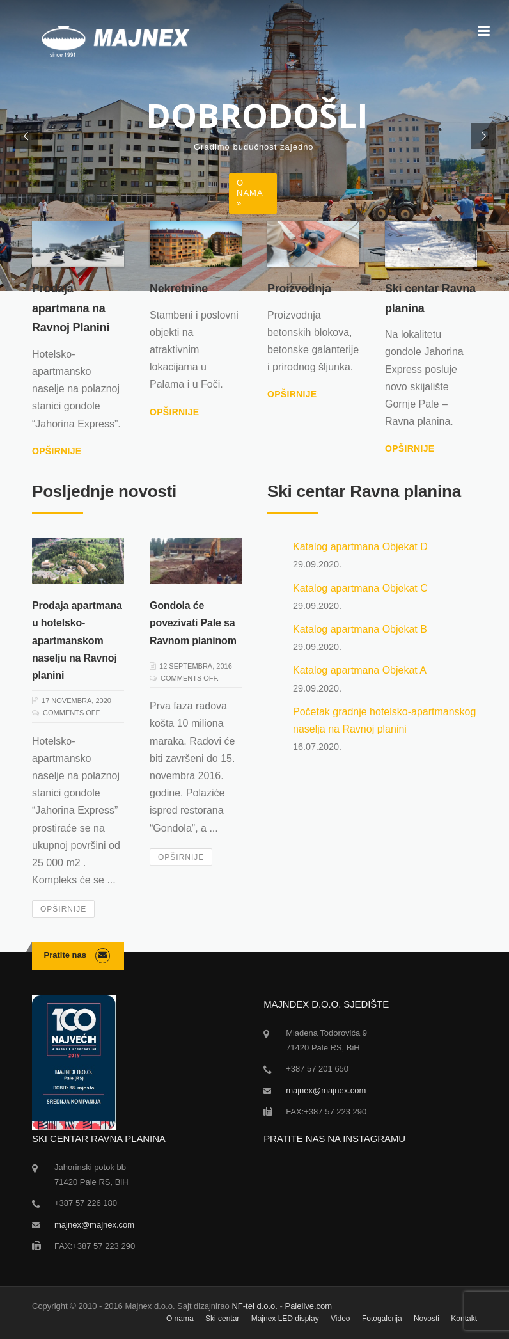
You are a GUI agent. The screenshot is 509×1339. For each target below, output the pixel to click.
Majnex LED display (285, 1318)
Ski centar (222, 1318)
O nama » (250, 193)
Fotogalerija (382, 1318)
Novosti (426, 1318)
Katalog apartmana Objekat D (360, 546)
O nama (180, 1318)
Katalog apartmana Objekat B (360, 629)
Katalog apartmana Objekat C (360, 588)
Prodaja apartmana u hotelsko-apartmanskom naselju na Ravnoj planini (77, 640)
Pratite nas (65, 955)
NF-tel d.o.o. (254, 1306)
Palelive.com (308, 1306)
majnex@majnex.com (326, 1090)
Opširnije (56, 451)
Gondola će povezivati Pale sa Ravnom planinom (193, 623)
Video (340, 1318)
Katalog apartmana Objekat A (360, 670)
